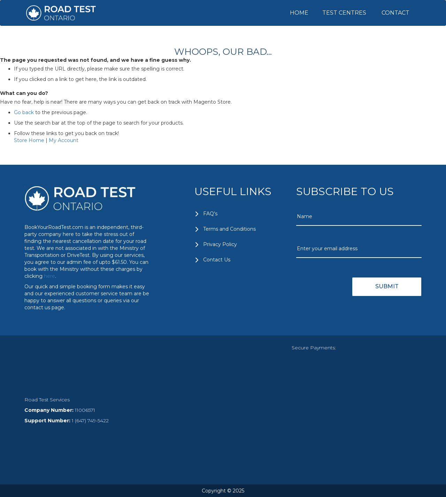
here (49, 276)
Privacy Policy (220, 244)
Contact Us (216, 260)
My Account (63, 140)
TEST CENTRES (344, 12)
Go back (24, 112)
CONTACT (395, 12)
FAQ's (210, 213)
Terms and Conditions (229, 229)
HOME (299, 12)
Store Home (29, 140)
